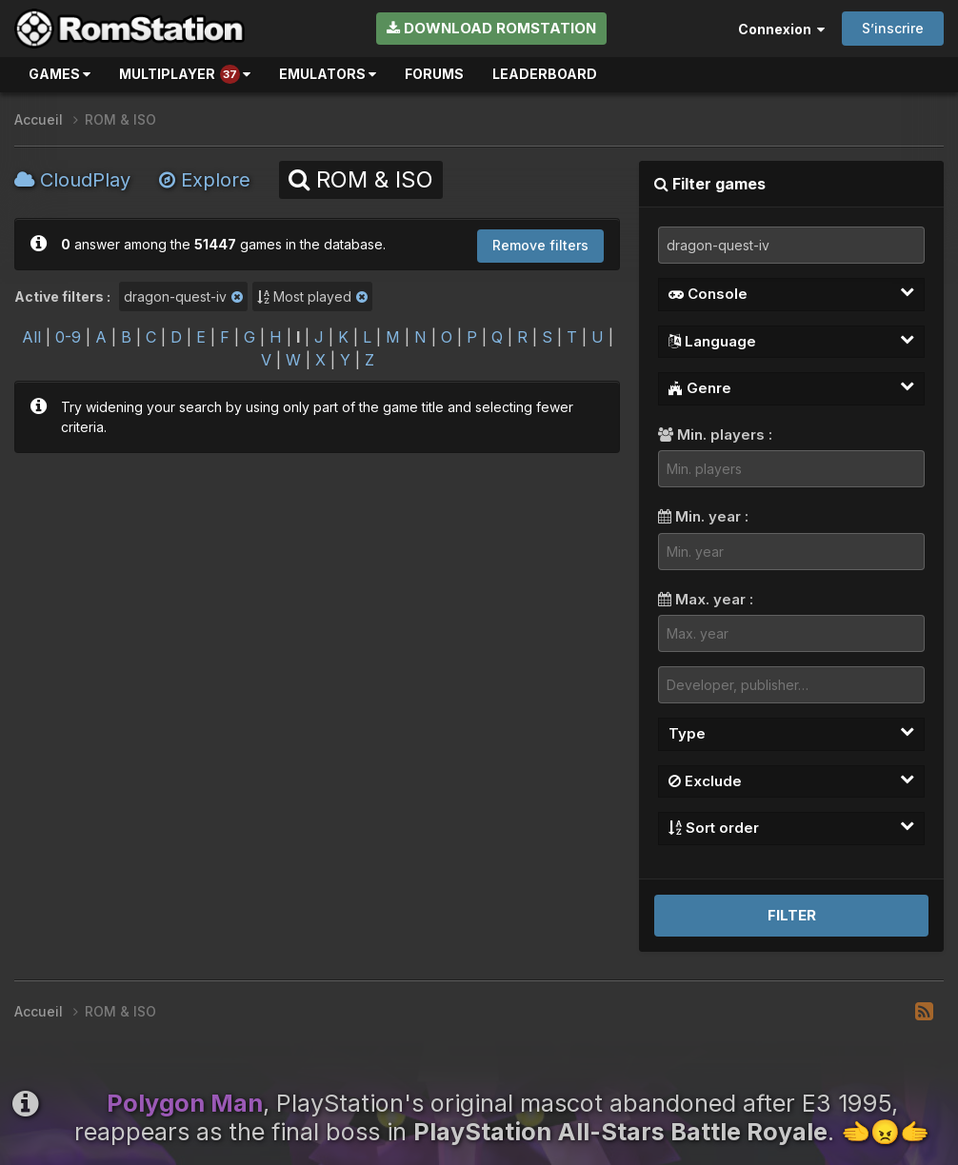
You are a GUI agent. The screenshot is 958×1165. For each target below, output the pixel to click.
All (31, 336)
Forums (434, 74)
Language (791, 340)
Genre (791, 387)
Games (59, 74)
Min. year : (703, 516)
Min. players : (715, 434)
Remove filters (540, 245)
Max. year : (705, 599)
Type (791, 732)
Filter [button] (792, 915)
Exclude (791, 780)
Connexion (781, 29)
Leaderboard (544, 74)
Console (791, 293)
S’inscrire (893, 28)
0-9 (68, 336)
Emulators (327, 74)
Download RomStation (491, 28)
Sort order (791, 827)
